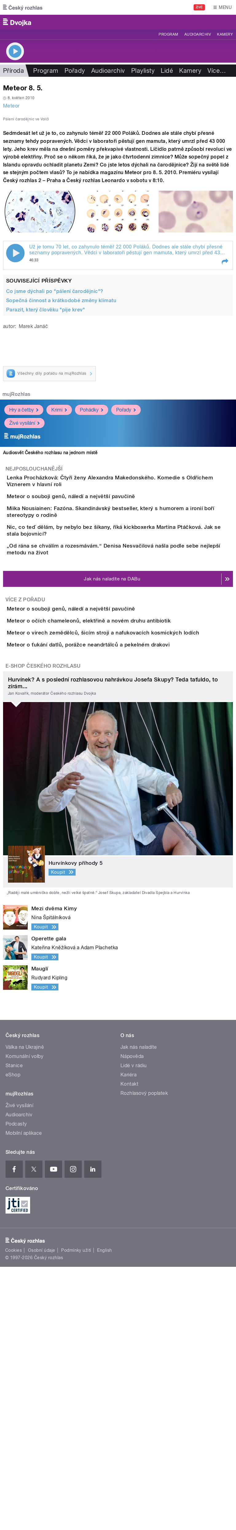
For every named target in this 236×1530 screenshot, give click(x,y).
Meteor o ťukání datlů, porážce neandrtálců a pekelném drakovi (112, 890)
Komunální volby (24, 1319)
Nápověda (132, 1319)
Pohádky (91, 542)
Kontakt (129, 1347)
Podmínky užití (76, 1513)
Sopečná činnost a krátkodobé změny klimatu (61, 433)
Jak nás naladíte (138, 1310)
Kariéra (128, 1338)
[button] (225, 394)
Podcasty (16, 1387)
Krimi (59, 542)
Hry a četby (23, 542)
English (104, 1513)
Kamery (225, 34)
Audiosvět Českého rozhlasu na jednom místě (50, 585)
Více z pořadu (25, 793)
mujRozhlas (16, 527)
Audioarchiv (197, 34)
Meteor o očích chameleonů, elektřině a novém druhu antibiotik (113, 831)
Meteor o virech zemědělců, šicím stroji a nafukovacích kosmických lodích (127, 861)
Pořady (75, 70)
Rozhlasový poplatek (144, 1356)
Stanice (14, 1329)
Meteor (11, 106)
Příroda (13, 70)
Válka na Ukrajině (25, 1310)
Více (216, 70)
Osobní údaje (41, 1513)
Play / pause (15, 386)
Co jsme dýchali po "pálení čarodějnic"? (54, 424)
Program (168, 34)
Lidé (167, 70)
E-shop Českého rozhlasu (43, 929)
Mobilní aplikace (24, 1396)
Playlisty (143, 70)
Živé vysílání (24, 556)
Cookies (13, 1513)
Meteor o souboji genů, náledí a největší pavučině (95, 640)
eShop (13, 1338)
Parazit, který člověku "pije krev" (45, 442)
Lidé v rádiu (133, 1329)
